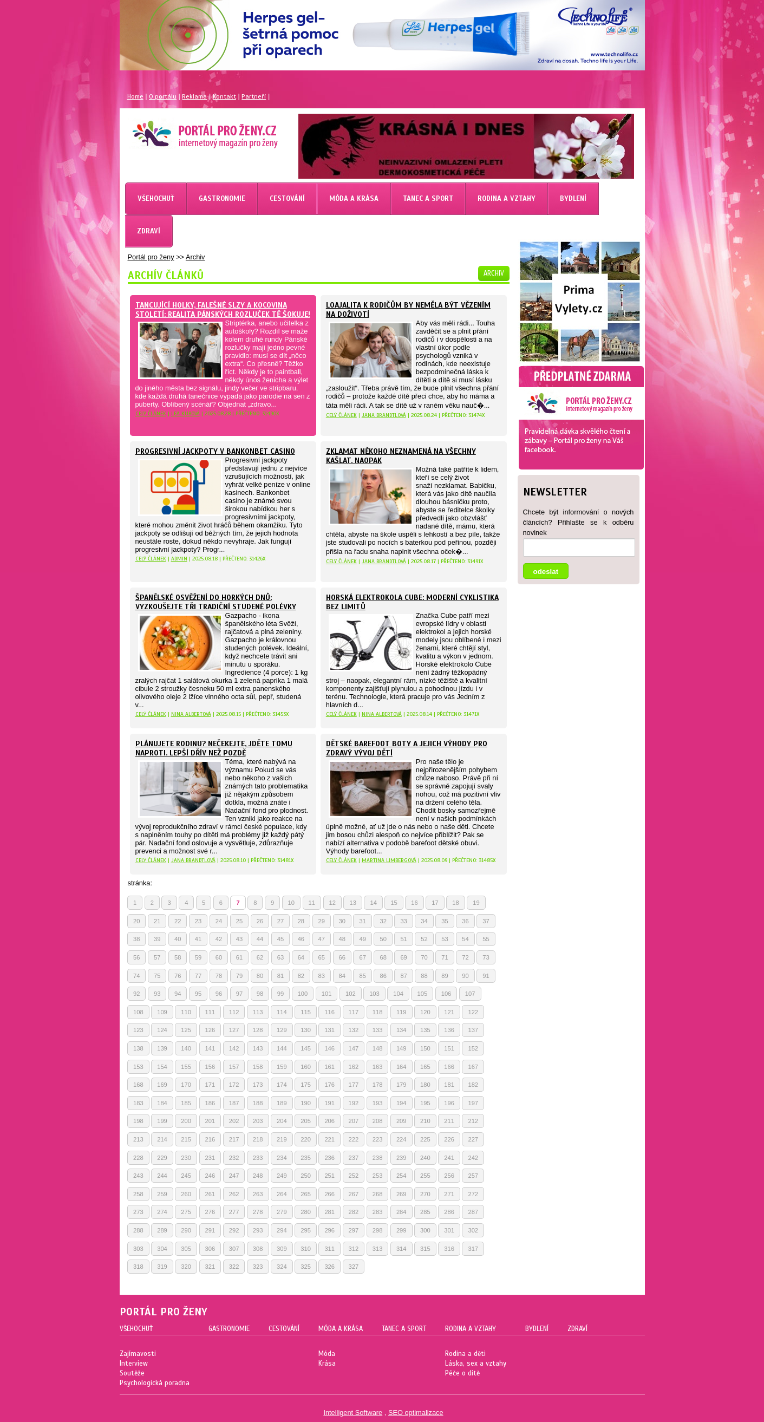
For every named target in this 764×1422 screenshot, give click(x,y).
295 (306, 1230)
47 (321, 939)
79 (239, 976)
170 (186, 1084)
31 (362, 921)
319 (162, 1266)
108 (138, 1012)
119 (401, 1012)
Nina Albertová (191, 713)
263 (258, 1194)
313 (378, 1248)
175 (306, 1084)
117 (354, 1012)
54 (465, 939)
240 (425, 1157)
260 (186, 1194)
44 (260, 939)
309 (282, 1248)
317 (473, 1248)
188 (258, 1103)
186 (210, 1103)
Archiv (195, 257)
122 (473, 1012)
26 (260, 921)
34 (424, 921)
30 (342, 921)
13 (352, 902)
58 (177, 957)
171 (210, 1084)
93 (157, 993)
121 (449, 1012)
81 (280, 976)
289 (162, 1230)
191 (329, 1103)
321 (210, 1266)
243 (138, 1175)
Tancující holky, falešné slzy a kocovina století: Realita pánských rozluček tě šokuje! (222, 310)
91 (485, 976)
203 (258, 1121)
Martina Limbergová (389, 860)
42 (219, 939)
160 (306, 1067)
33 (403, 921)
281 (329, 1212)
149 (401, 1048)
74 (136, 976)
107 (470, 993)
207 (354, 1121)
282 (354, 1212)
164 (401, 1067)
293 (258, 1230)
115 (306, 1012)
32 (383, 921)
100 (303, 993)
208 (378, 1121)
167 (473, 1067)
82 (301, 976)
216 (210, 1139)
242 (473, 1157)
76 (177, 976)
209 (401, 1121)
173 (258, 1084)
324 (282, 1266)
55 (485, 939)
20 (136, 921)
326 (329, 1266)
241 (449, 1157)
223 (378, 1139)
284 (401, 1212)
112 (234, 1012)
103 (374, 993)
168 (138, 1084)
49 (362, 939)
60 (219, 957)
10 (291, 902)
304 (162, 1248)
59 (198, 957)
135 (425, 1030)
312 (354, 1248)
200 (186, 1121)
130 (306, 1030)
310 (306, 1248)
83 (321, 976)
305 (186, 1248)
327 (354, 1266)
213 (138, 1139)
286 (449, 1212)
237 (354, 1157)
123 (138, 1030)
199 (162, 1121)
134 (401, 1030)
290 (186, 1230)
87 (403, 976)
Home (135, 96)
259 (162, 1194)
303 (138, 1248)
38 (136, 939)
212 (473, 1121)
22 (177, 921)
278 (258, 1212)
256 (449, 1175)
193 (378, 1103)
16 (414, 902)
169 (162, 1084)
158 (258, 1067)
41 (198, 939)
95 (198, 993)
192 (354, 1103)
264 (282, 1194)
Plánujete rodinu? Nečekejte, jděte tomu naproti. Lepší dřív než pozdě (213, 748)
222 (354, 1139)
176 (329, 1084)
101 (327, 993)
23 (198, 921)
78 (219, 976)
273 (138, 1212)
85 (362, 976)
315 (425, 1248)
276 (210, 1212)
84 (342, 976)
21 (157, 921)
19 (476, 902)
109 (162, 1012)
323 (258, 1266)
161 (329, 1067)
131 (329, 1030)
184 (162, 1103)
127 (234, 1030)
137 (473, 1030)
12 (332, 902)
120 (425, 1012)
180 (425, 1084)
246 (210, 1175)
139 (162, 1048)
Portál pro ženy (151, 257)
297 (354, 1230)
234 (282, 1157)
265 (306, 1194)
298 (378, 1230)
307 (234, 1248)
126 (210, 1030)
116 (329, 1012)
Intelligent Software (352, 1412)
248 (258, 1175)
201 (210, 1121)
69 (403, 957)
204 (282, 1121)
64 (301, 957)
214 (162, 1139)
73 (485, 957)
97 (239, 993)
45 (280, 939)
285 (425, 1212)
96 (219, 993)
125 (186, 1030)
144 (282, 1048)
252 (354, 1175)
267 (354, 1194)
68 (383, 957)
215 (186, 1139)
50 (383, 939)
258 (138, 1194)
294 (282, 1230)
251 (329, 1175)
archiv (494, 273)
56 (136, 957)
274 (162, 1212)
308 (258, 1248)
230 (186, 1157)
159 (282, 1067)
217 (234, 1139)
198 (138, 1121)
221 (329, 1139)
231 (210, 1157)
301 (449, 1230)
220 (306, 1139)
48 (342, 939)
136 (449, 1030)
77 (198, 976)
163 (378, 1067)
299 (401, 1230)
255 (425, 1175)
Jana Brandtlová (384, 415)
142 (234, 1048)
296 (329, 1230)
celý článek (150, 413)
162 (354, 1067)
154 (162, 1067)
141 (210, 1048)
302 (473, 1230)
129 (282, 1030)
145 (306, 1048)
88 (424, 976)
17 (435, 902)
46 (301, 939)
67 (362, 957)
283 (378, 1212)
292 (234, 1230)
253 (378, 1175)
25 (239, 921)
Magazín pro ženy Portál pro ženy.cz (186, 130)
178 (378, 1084)
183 (138, 1103)
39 (157, 939)
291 (210, 1230)
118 (378, 1012)
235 (306, 1157)
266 (329, 1194)
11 (312, 902)
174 (282, 1084)
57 (157, 957)
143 (258, 1048)
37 (485, 921)
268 (378, 1194)
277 (234, 1212)
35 (444, 921)
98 (260, 993)
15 (393, 902)
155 (186, 1067)
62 (260, 957)
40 (177, 939)
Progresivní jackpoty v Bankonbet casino (215, 451)
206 (329, 1121)
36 (465, 921)
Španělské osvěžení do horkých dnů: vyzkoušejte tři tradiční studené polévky (215, 602)
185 (186, 1103)
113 (258, 1012)
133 (378, 1030)
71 (444, 957)
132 (354, 1030)
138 (138, 1048)
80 (260, 976)
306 (210, 1248)
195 (425, 1103)
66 (342, 957)
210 (425, 1121)
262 (234, 1194)
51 (403, 939)
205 (306, 1121)
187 (234, 1103)
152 (473, 1048)
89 (444, 976)
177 (354, 1084)
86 (383, 976)
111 (210, 1012)
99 (280, 993)
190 (306, 1103)
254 (401, 1175)
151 (449, 1048)
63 (280, 957)
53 (444, 939)
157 (234, 1067)
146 (329, 1048)
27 (280, 921)
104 (398, 993)
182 (473, 1084)
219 (282, 1139)
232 (234, 1157)
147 (354, 1048)
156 (210, 1067)
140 (186, 1048)
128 (258, 1030)
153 (138, 1067)
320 (186, 1266)
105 (422, 993)
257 (473, 1175)
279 (282, 1212)
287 (473, 1212)
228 (138, 1157)
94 (177, 993)
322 (234, 1266)
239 (401, 1157)
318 (138, 1266)
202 (234, 1121)
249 (282, 1175)
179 (401, 1084)
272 (473, 1194)
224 (401, 1139)
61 (239, 957)
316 (449, 1248)
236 (329, 1157)
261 (210, 1194)
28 (301, 921)
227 (473, 1139)
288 (138, 1230)
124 (162, 1030)
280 (306, 1212)
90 (465, 976)
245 (186, 1175)
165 (425, 1067)
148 (378, 1048)
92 (136, 993)
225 (425, 1139)
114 (282, 1012)
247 (234, 1175)
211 (449, 1121)
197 (473, 1103)
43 (239, 939)
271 (449, 1194)
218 (258, 1139)
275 (186, 1212)
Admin (179, 558)
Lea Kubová (185, 413)
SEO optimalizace (415, 1412)
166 (449, 1067)
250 (306, 1175)
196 (449, 1103)
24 (219, 921)
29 (321, 921)
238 (378, 1157)
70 (424, 957)
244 (162, 1175)
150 (425, 1048)
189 (282, 1103)
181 (449, 1084)
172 (234, 1084)
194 (401, 1103)
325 (306, 1266)
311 (329, 1248)
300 (425, 1230)
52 (424, 939)
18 (455, 902)
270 (425, 1194)
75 (157, 976)
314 (401, 1248)
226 (449, 1139)
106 (446, 993)
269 (401, 1194)
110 (186, 1012)
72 (465, 957)
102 (350, 993)
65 (321, 957)
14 (373, 902)
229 (162, 1157)
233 (258, 1157)
